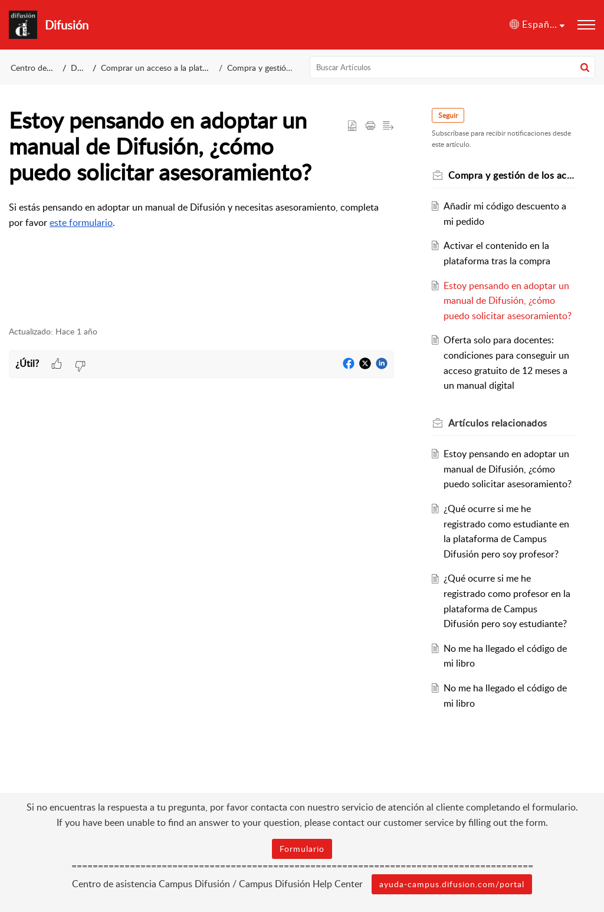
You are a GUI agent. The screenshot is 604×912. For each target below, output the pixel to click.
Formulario (302, 848)
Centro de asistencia (47, 67)
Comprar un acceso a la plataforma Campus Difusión (197, 67)
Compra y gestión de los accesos (286, 67)
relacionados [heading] (497, 422)
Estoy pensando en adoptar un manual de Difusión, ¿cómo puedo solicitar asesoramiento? (508, 300)
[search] (453, 67)
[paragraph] (201, 215)
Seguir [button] (448, 115)
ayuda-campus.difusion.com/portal (451, 884)
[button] (537, 24)
